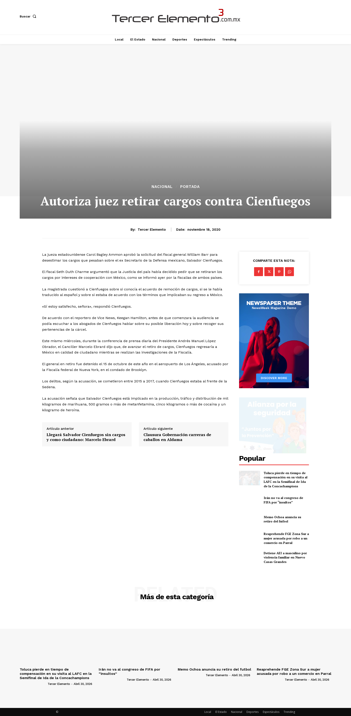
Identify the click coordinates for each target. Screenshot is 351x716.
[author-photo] (33, 684)
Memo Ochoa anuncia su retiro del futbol (282, 519)
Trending (289, 712)
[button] (29, 16)
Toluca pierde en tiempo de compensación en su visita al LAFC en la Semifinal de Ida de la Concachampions (285, 479)
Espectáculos (271, 712)
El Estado (221, 712)
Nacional (162, 187)
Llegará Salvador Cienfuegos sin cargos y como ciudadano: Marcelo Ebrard (86, 437)
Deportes (252, 712)
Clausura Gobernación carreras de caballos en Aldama (177, 437)
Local (207, 712)
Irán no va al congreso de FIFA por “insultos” (283, 500)
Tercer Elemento (152, 230)
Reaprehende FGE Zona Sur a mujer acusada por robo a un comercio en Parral (286, 538)
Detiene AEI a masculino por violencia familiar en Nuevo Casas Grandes (285, 557)
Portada (190, 187)
